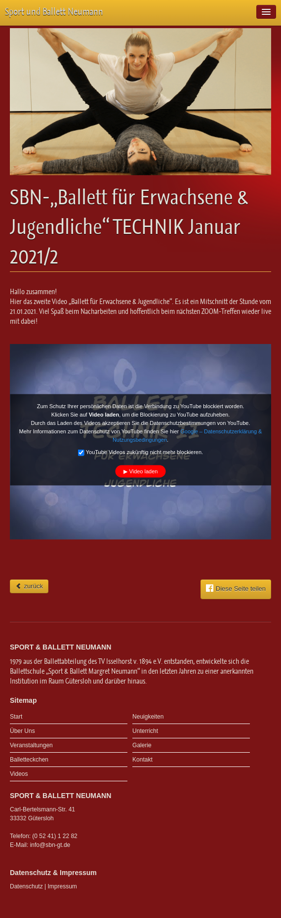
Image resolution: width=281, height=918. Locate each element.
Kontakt (142, 759)
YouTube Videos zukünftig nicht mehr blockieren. (140, 452)
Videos (19, 773)
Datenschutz (26, 886)
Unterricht (145, 730)
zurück (29, 586)
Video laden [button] (143, 471)
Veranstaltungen (31, 745)
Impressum (62, 886)
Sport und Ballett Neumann (54, 11)
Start (16, 716)
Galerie (142, 745)
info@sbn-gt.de (50, 845)
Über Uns (22, 730)
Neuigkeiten (147, 716)
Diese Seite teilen (236, 588)
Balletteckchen (29, 759)
